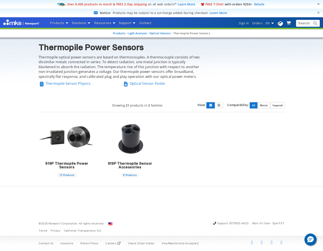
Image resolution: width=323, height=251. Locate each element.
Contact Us (46, 243)
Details (259, 4)
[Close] (318, 4)
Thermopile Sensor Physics (65, 83)
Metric (264, 105)
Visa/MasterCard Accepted (180, 243)
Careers (113, 243)
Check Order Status (141, 243)
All (253, 105)
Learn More (186, 4)
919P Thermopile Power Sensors (66, 165)
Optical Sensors (160, 33)
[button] (310, 240)
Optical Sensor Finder (144, 83)
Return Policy (89, 243)
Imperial (278, 105)
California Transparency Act (82, 231)
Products (119, 33)
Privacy (55, 231)
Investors (67, 243)
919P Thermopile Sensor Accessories (130, 165)
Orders (257, 23)
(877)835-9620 (239, 223)
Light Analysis (137, 33)
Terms (43, 231)
